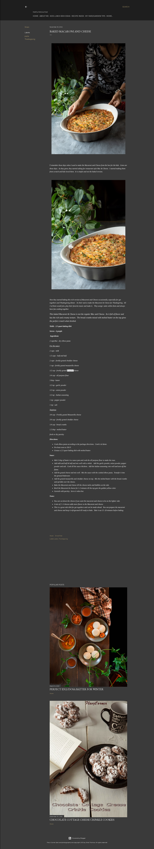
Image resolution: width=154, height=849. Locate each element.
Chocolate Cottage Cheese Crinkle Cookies (82, 819)
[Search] (125, 7)
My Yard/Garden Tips (95, 16)
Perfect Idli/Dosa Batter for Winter (77, 689)
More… (109, 16)
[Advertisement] (88, 562)
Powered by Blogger (77, 838)
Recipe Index (78, 16)
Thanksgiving (30, 39)
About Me (44, 16)
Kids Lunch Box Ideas (60, 16)
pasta (27, 36)
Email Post (58, 536)
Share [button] (27, 27)
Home (35, 16)
